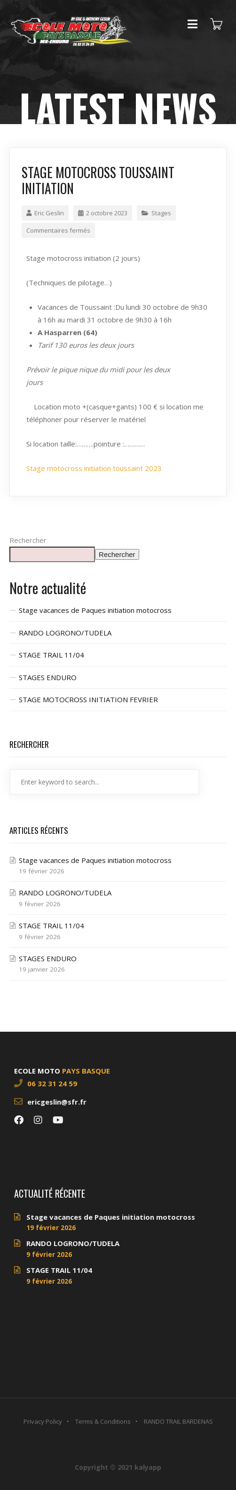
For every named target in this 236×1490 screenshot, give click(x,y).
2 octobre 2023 (102, 213)
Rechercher (28, 540)
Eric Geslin (45, 213)
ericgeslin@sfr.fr (57, 1101)
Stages (161, 213)
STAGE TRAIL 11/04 (51, 654)
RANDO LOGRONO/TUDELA (65, 632)
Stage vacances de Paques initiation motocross (95, 610)
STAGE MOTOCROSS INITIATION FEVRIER (88, 699)
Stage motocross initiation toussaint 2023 (94, 468)
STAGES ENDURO (48, 677)
